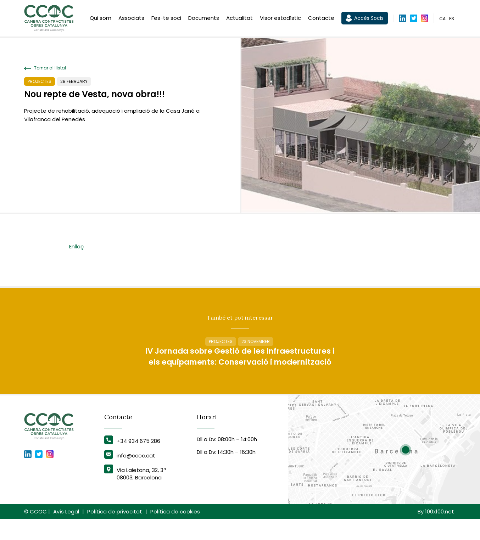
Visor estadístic (280, 18)
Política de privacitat (114, 532)
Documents (203, 18)
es (451, 19)
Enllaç (76, 246)
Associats (131, 18)
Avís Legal (66, 532)
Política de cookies (175, 532)
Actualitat (239, 18)
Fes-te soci (166, 18)
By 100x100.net (436, 532)
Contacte (321, 18)
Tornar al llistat (45, 68)
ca (442, 19)
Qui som (100, 18)
